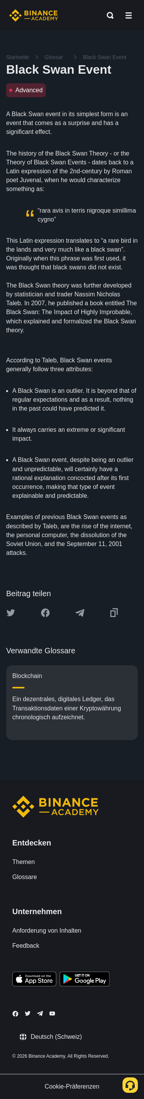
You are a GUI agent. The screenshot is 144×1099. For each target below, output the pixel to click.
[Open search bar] (108, 15)
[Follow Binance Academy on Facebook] (15, 1014)
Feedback (25, 945)
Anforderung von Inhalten (46, 930)
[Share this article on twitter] (10, 612)
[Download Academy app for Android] (84, 980)
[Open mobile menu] (128, 15)
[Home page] (33, 15)
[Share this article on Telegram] (79, 612)
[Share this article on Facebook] (45, 612)
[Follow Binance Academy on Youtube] (52, 1013)
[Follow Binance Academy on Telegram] (40, 1013)
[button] (128, 15)
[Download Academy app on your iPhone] (34, 980)
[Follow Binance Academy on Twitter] (28, 1013)
